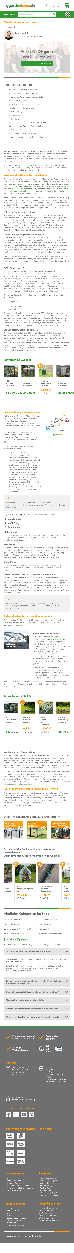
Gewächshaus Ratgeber (49, 1183)
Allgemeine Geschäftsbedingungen (16, 1216)
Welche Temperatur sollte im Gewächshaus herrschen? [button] (32, 1008)
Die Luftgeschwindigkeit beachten (25, 104)
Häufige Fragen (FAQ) (15, 1190)
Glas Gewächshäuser (47, 919)
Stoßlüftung (16, 115)
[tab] (37, 951)
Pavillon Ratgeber (47, 1188)
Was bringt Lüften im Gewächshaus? (23, 89)
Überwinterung (45, 924)
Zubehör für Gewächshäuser (15, 924)
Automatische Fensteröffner (22, 130)
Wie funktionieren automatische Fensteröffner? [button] (28, 951)
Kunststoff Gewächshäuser (50, 934)
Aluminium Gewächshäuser (15, 934)
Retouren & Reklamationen (18, 1185)
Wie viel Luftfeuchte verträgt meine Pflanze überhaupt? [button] (32, 1016)
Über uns (10, 1208)
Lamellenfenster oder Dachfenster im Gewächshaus (32, 122)
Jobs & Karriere (13, 1210)
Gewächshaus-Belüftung (20, 168)
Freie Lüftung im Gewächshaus (21, 108)
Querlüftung (16, 119)
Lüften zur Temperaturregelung (24, 93)
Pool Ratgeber (45, 1190)
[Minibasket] (67, 5)
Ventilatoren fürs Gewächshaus (24, 133)
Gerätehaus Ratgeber (48, 1180)
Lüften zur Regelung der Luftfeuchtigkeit (27, 97)
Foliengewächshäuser (12, 919)
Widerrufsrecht (13, 1223)
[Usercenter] (59, 5)
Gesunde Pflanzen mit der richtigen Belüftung (27, 137)
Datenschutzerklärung (16, 1220)
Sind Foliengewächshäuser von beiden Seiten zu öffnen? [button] (32, 991)
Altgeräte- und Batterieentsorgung (21, 1188)
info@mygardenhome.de (56, 1079)
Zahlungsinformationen (16, 1180)
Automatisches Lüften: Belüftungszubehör (26, 126)
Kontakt (46, 63)
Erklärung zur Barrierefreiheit (19, 1225)
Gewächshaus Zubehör (17, 359)
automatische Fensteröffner (57, 639)
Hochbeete (43, 929)
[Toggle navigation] (10, 14)
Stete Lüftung (16, 111)
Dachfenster (40, 186)
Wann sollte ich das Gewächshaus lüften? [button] (26, 1000)
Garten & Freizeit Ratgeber (51, 1195)
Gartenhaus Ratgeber (49, 1178)
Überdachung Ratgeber (49, 1193)
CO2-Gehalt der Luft (19, 100)
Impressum (11, 1213)
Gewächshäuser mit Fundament (17, 929)
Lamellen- (27, 186)
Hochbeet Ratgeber (48, 1185)
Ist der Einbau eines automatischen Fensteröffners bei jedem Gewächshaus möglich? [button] (34, 982)
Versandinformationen (16, 1183)
